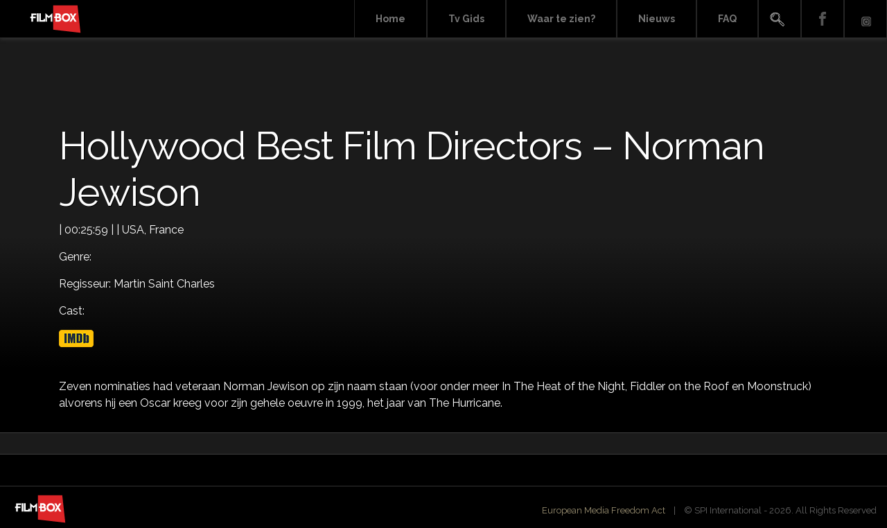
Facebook (822, 19)
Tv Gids (466, 18)
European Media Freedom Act (603, 510)
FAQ (727, 18)
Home (390, 18)
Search (779, 19)
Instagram (865, 19)
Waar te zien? (561, 18)
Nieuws (656, 18)
